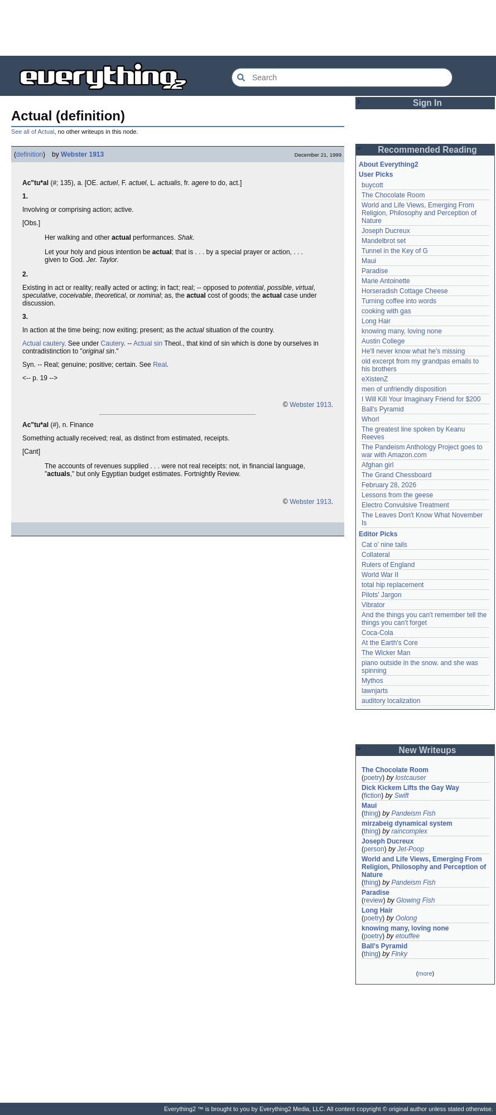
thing (371, 813)
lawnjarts (375, 691)
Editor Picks (378, 534)
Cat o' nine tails (384, 545)
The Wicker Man (386, 653)
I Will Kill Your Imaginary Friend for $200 (421, 399)
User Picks (376, 174)
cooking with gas (386, 311)
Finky (399, 954)
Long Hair (376, 321)
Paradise (375, 271)
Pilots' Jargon (382, 595)
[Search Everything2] (342, 77)
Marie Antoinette (386, 281)
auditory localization (391, 701)
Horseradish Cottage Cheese (405, 291)
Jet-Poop (410, 849)
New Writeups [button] (427, 750)
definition (29, 154)
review (373, 900)
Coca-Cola (377, 633)
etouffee (408, 936)
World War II (380, 575)
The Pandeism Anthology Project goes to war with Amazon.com (422, 451)
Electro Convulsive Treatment (405, 505)
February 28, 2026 (389, 485)
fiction (372, 795)
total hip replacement (392, 585)
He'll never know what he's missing (413, 351)
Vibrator (373, 605)
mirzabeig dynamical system (407, 823)
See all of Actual (32, 131)
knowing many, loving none (402, 331)
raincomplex (409, 831)
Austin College (383, 341)
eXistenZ (375, 379)
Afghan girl (377, 465)
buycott (372, 185)
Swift (401, 795)
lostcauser (411, 778)
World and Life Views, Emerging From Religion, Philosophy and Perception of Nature (419, 213)
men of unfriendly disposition (404, 389)
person (374, 849)
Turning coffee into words (399, 301)
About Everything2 (388, 164)
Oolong (406, 918)
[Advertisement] (248, 28)
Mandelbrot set (384, 241)
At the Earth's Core (390, 643)
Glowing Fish (415, 900)
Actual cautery (43, 343)
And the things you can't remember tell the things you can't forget (424, 619)
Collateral (376, 555)
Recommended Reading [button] (427, 149)
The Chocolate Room (393, 195)
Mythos (372, 681)
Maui (369, 261)
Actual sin (147, 343)
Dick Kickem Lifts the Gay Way (410, 788)
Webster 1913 (82, 154)
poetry (373, 778)
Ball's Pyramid (383, 409)
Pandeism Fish (413, 813)
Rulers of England (388, 565)
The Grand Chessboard (396, 475)
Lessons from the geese (397, 495)
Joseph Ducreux (386, 231)
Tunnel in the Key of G (395, 251)
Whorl (370, 419)
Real (160, 365)
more (425, 973)
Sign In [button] (427, 103)
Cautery (112, 343)
